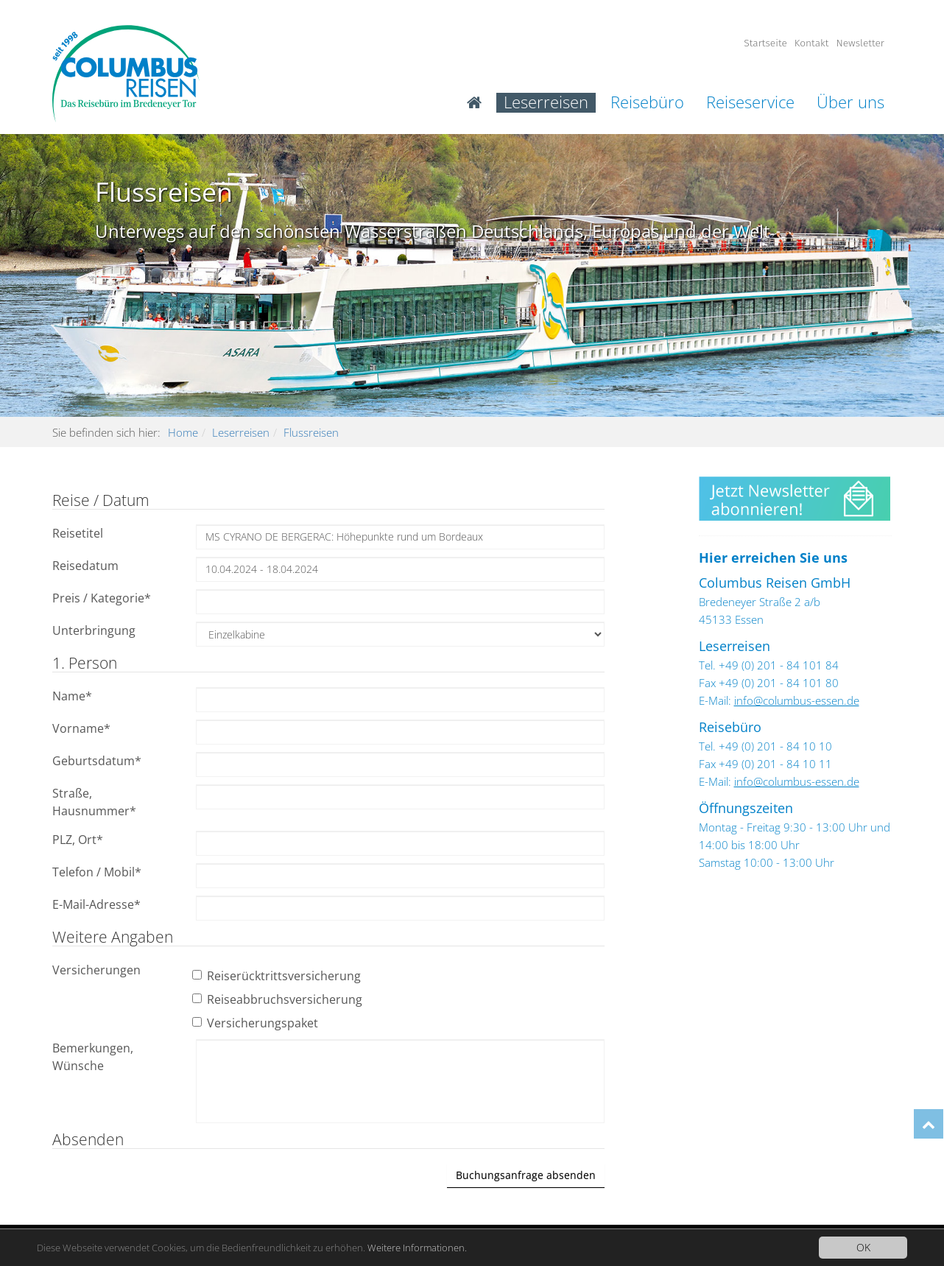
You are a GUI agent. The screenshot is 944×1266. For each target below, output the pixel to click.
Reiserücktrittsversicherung (278, 976)
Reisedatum (85, 566)
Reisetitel (77, 533)
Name (72, 696)
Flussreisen (311, 432)
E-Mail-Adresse (96, 904)
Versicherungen (96, 970)
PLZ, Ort (77, 839)
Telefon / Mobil (96, 872)
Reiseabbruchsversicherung (279, 999)
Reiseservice (750, 103)
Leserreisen (546, 103)
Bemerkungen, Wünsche (92, 1057)
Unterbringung (93, 630)
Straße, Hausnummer (94, 802)
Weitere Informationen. (449, 1248)
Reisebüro (647, 103)
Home (183, 432)
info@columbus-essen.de (796, 700)
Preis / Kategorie (101, 598)
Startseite (765, 43)
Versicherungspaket (257, 1023)
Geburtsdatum (96, 761)
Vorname (81, 728)
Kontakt (812, 43)
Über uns (850, 103)
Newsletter (860, 43)
